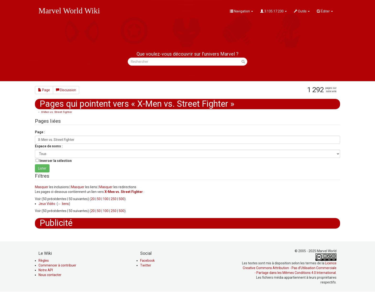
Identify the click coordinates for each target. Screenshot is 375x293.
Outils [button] (302, 11)
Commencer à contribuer (57, 265)
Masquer (41, 187)
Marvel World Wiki (69, 10)
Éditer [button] (325, 11)
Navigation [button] (241, 11)
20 (93, 199)
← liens (63, 204)
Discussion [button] (66, 90)
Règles (44, 260)
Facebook (147, 260)
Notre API (46, 270)
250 (113, 199)
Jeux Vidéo (47, 204)
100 (106, 199)
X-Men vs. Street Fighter (56, 112)
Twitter (145, 265)
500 (121, 199)
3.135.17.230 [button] (273, 11)
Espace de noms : (49, 146)
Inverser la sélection (55, 161)
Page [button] (44, 90)
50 (99, 199)
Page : (40, 132)
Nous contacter (50, 275)
